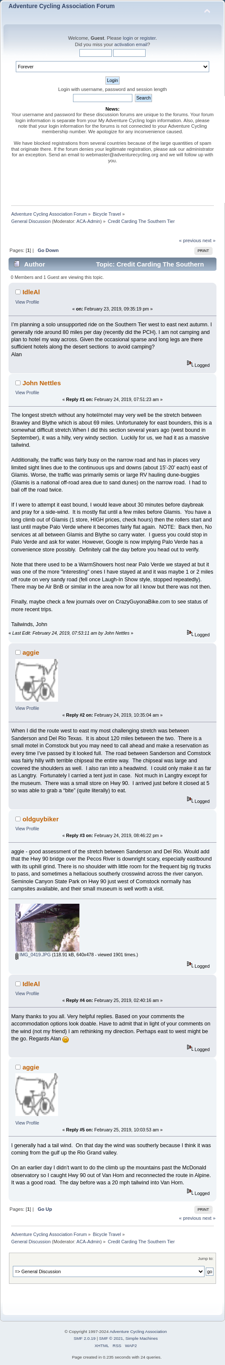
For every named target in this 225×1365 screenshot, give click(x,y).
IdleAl (31, 292)
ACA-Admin (88, 221)
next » (209, 240)
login (128, 38)
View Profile (27, 302)
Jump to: (205, 1258)
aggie (31, 652)
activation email (130, 44)
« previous (190, 240)
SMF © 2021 (111, 1338)
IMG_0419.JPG (33, 954)
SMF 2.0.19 (84, 1338)
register (148, 38)
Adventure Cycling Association (138, 1331)
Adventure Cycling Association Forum (62, 6)
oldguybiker (41, 819)
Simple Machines (142, 1338)
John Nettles (42, 383)
